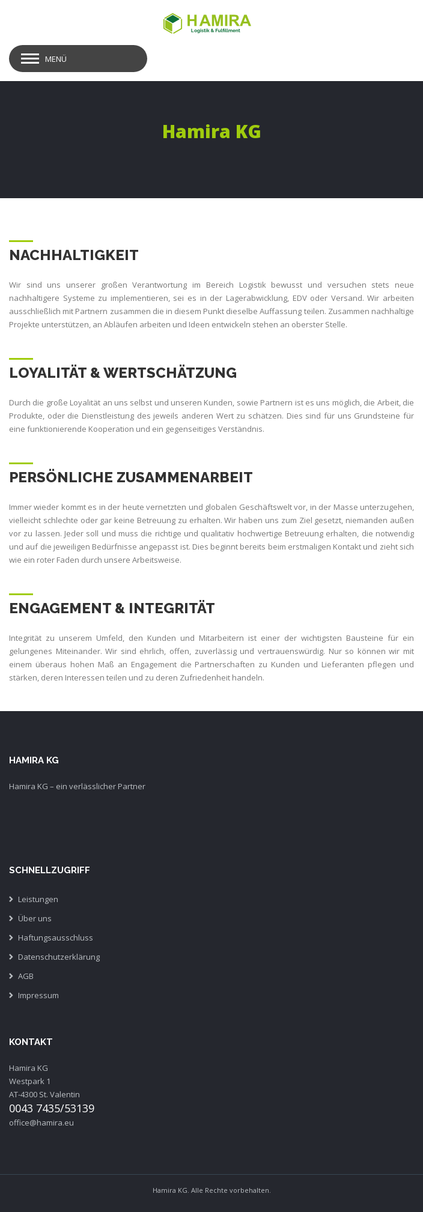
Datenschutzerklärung (59, 956)
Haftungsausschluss (55, 937)
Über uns (35, 918)
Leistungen (38, 899)
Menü (56, 58)
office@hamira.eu (41, 1122)
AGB (26, 976)
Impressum (38, 995)
